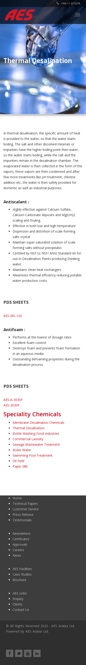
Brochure (19, 580)
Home (17, 498)
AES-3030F (11, 405)
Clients (17, 604)
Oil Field (18, 461)
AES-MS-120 (12, 316)
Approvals (20, 544)
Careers (18, 550)
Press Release (23, 514)
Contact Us (21, 609)
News (17, 555)
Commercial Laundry (28, 439)
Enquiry (18, 599)
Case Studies (22, 574)
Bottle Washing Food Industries (36, 433)
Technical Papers (25, 503)
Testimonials (22, 520)
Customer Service (26, 509)
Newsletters (22, 533)
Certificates (21, 539)
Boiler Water (22, 450)
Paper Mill (20, 466)
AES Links (20, 593)
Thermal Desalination (28, 428)
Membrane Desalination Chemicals (38, 422)
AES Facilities (22, 569)
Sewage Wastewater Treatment (36, 444)
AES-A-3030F (13, 400)
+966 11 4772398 (68, 3)
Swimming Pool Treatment (33, 455)
